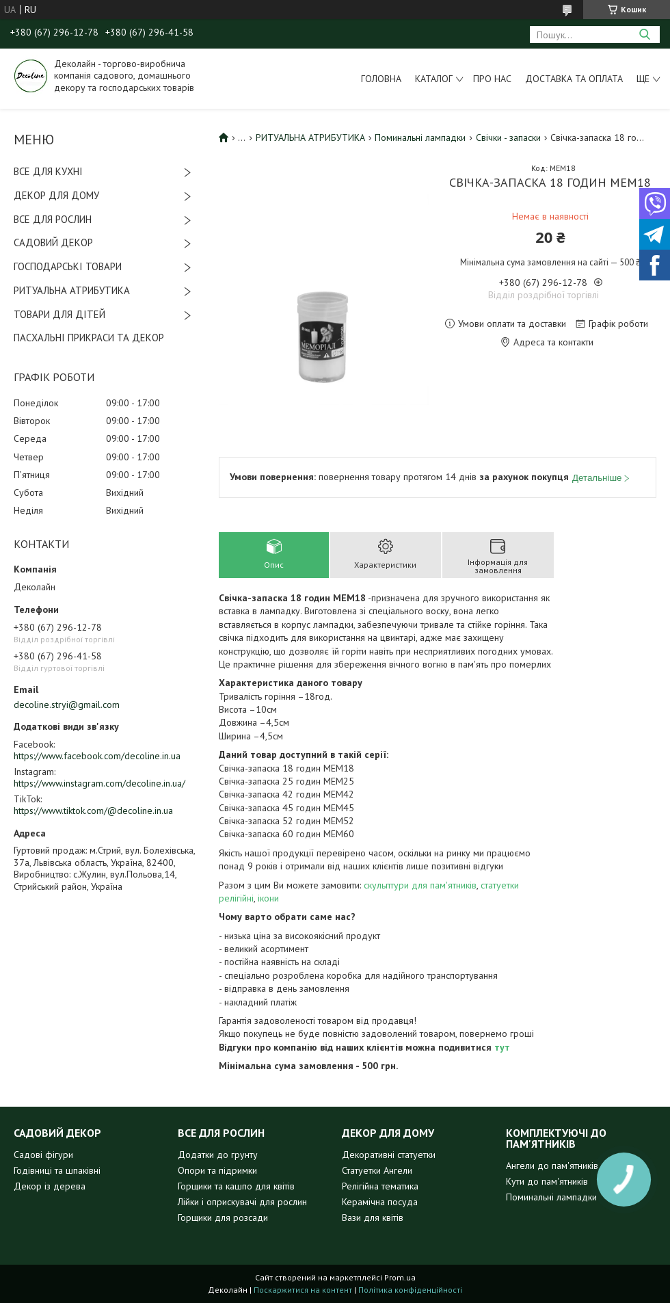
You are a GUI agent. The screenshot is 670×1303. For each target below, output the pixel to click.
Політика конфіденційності (410, 1290)
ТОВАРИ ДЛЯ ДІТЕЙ (59, 314)
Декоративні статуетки (389, 1154)
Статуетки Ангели (377, 1170)
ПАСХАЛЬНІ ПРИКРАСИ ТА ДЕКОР (89, 337)
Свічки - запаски (508, 137)
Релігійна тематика (380, 1186)
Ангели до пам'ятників (552, 1165)
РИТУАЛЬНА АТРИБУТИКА (72, 290)
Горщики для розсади (223, 1217)
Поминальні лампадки (420, 137)
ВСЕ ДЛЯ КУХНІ (48, 171)
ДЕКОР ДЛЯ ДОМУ (56, 195)
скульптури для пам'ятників (420, 885)
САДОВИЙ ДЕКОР (53, 242)
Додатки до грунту (218, 1154)
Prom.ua (400, 1277)
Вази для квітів (372, 1217)
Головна (381, 79)
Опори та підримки (217, 1170)
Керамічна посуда (380, 1202)
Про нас (492, 79)
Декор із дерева (49, 1186)
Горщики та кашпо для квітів (236, 1186)
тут (502, 1047)
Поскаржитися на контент (303, 1290)
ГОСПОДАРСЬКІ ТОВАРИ (68, 266)
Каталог (434, 79)
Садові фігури (43, 1154)
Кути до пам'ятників (547, 1181)
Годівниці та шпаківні (57, 1170)
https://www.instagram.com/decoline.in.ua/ (99, 783)
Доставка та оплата (574, 79)
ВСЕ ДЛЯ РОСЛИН (53, 219)
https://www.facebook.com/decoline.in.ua (97, 756)
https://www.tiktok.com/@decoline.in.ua (93, 810)
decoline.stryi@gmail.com (67, 704)
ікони (268, 898)
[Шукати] (644, 34)
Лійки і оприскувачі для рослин (242, 1202)
